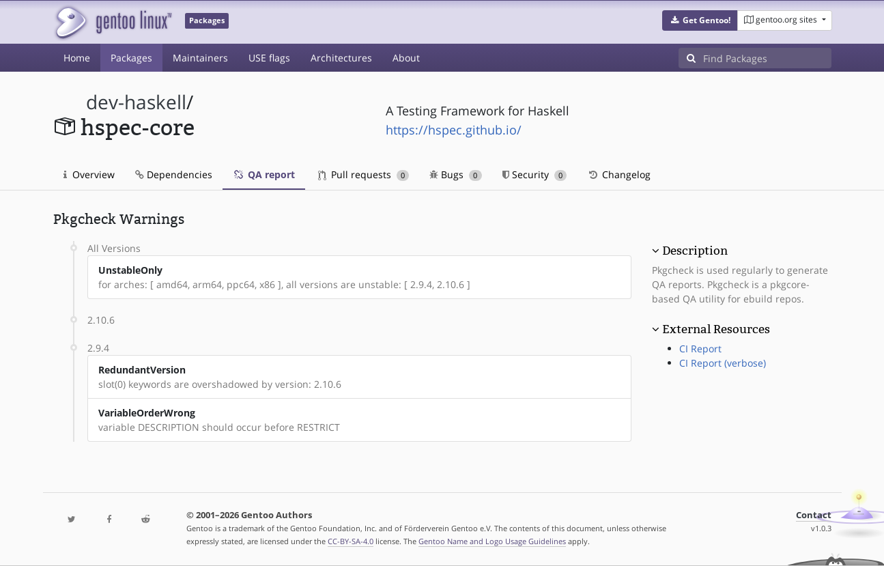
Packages (131, 57)
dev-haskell (136, 102)
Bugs (455, 174)
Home (76, 57)
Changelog (619, 174)
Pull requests (364, 174)
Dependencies (173, 174)
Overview (89, 174)
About (406, 57)
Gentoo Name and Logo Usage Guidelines (492, 541)
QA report (264, 174)
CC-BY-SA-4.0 (350, 541)
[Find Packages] (767, 58)
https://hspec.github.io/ (454, 130)
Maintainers (200, 57)
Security (534, 174)
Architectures (341, 57)
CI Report (700, 348)
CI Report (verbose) (722, 362)
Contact (813, 515)
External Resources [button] (716, 329)
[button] (700, 20)
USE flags (269, 57)
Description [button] (695, 250)
